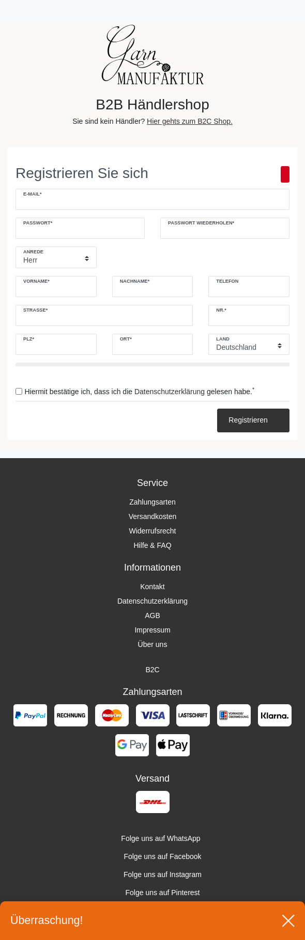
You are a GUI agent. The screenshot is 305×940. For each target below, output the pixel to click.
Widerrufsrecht (152, 531)
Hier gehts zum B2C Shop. (190, 121)
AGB (152, 615)
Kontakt (152, 586)
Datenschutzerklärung (152, 601)
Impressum (152, 630)
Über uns (152, 644)
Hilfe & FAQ (152, 545)
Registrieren (253, 420)
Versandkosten (153, 516)
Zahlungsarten (152, 502)
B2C (152, 670)
